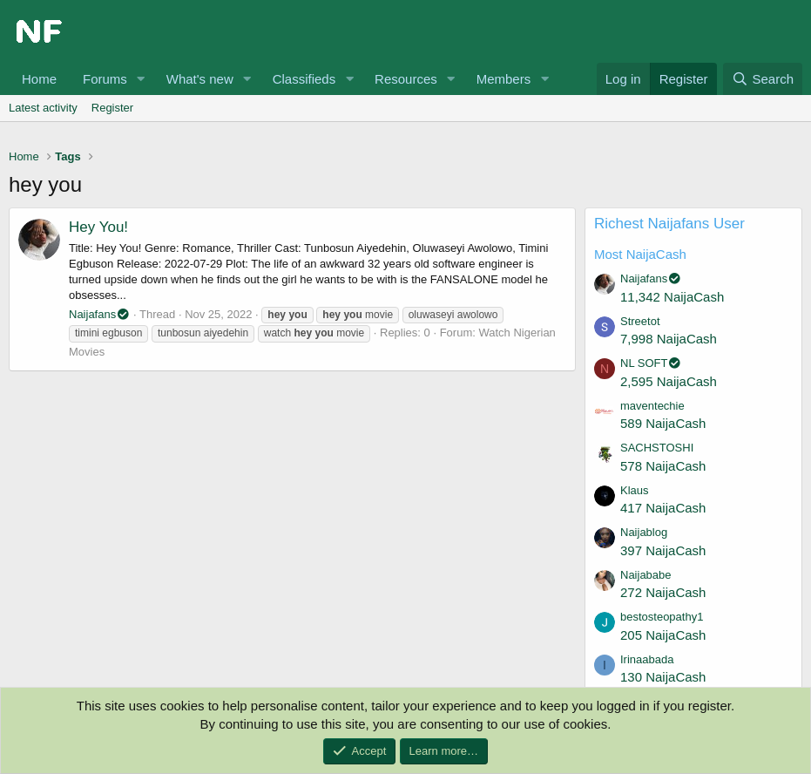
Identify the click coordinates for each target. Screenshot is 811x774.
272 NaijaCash (663, 592)
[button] (141, 79)
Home (39, 78)
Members (503, 78)
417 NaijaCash (663, 507)
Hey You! (98, 227)
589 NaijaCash (663, 423)
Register (112, 107)
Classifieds (304, 78)
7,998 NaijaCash (668, 338)
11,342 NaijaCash (672, 296)
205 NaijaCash (663, 635)
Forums (105, 78)
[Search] (762, 79)
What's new (199, 78)
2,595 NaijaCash (668, 381)
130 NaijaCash (663, 676)
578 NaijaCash (663, 465)
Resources (406, 78)
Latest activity (43, 107)
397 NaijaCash (663, 550)
